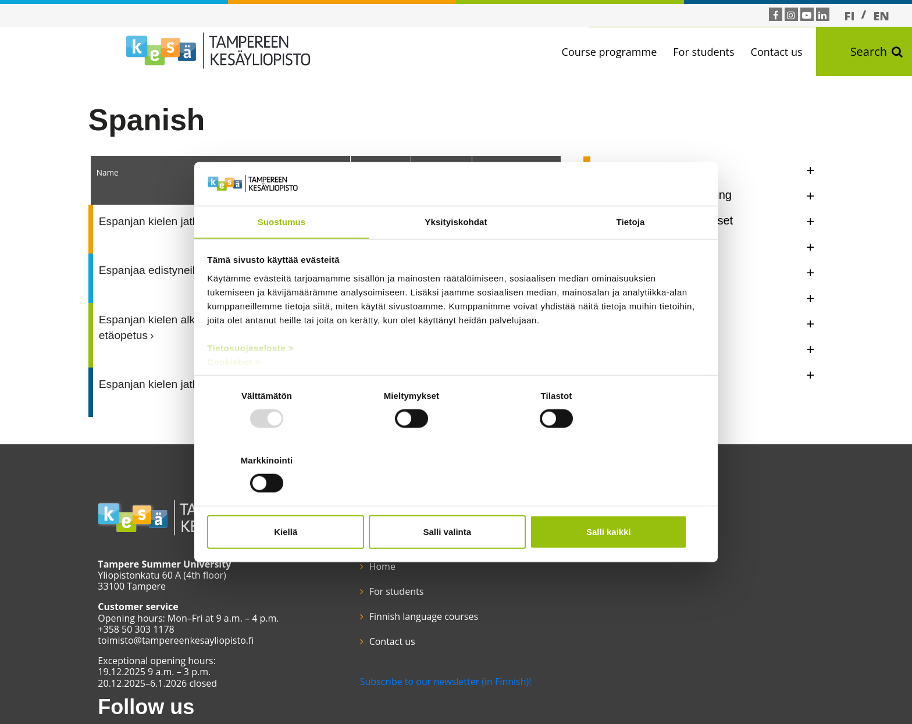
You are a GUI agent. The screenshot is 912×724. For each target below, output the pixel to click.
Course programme (613, 52)
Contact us (780, 52)
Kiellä (288, 499)
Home (366, 535)
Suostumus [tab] (282, 254)
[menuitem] (849, 15)
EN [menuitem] (881, 16)
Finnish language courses (407, 586)
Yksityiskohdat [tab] (456, 254)
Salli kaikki (623, 499)
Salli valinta (456, 499)
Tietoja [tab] (631, 254)
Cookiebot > (234, 395)
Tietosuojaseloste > (251, 381)
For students (707, 52)
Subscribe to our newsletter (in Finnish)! (429, 650)
